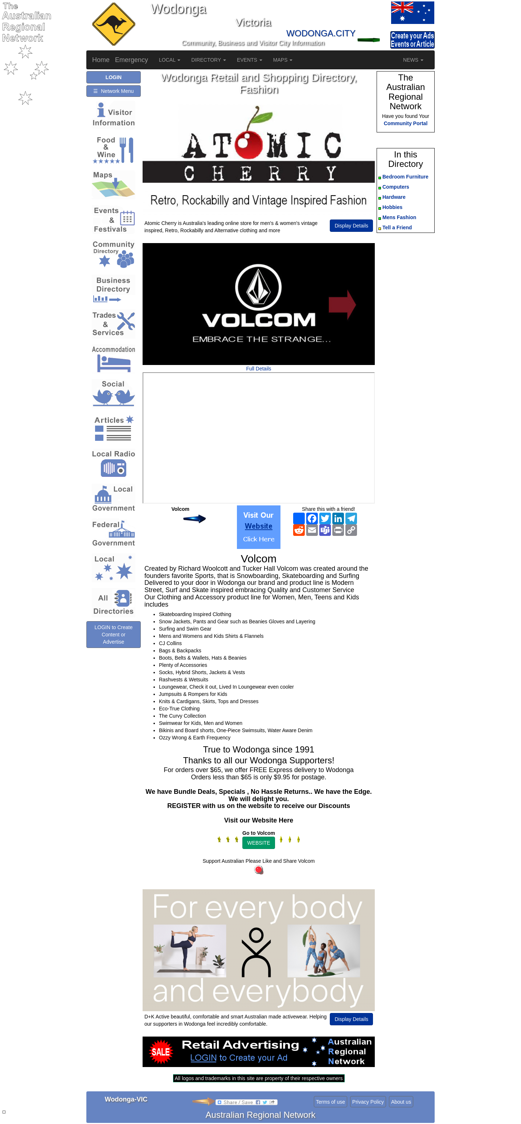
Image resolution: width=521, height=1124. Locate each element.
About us (401, 1102)
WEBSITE (258, 843)
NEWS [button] (413, 60)
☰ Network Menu (113, 91)
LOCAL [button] (169, 60)
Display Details (351, 226)
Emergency (131, 59)
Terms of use (330, 1102)
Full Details (258, 369)
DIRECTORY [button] (208, 60)
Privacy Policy (368, 1102)
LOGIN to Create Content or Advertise (113, 646)
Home (101, 59)
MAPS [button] (283, 60)
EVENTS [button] (249, 60)
